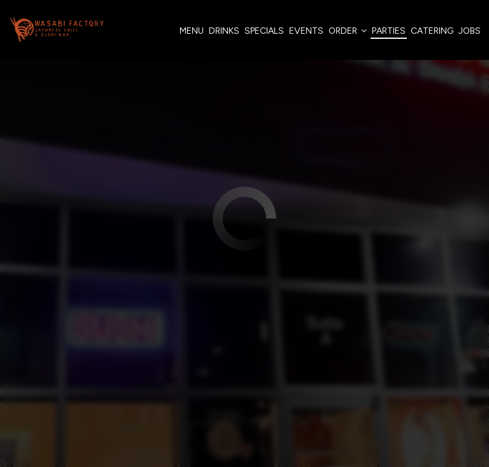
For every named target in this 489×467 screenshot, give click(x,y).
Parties (388, 31)
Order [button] (347, 31)
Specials (263, 31)
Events (305, 31)
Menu (191, 31)
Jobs (469, 31)
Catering (431, 31)
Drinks (223, 31)
